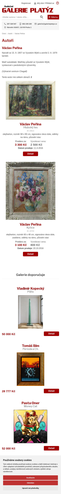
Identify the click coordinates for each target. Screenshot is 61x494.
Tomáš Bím (30, 347)
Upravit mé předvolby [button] (30, 488)
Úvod (4, 33)
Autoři (10, 33)
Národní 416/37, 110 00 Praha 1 (19, 27)
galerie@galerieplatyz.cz (47, 24)
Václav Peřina (20, 33)
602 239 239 (27, 24)
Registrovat (26, 3)
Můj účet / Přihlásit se (44, 3)
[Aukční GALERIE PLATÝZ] (28, 12)
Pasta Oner (31, 404)
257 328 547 (11, 24)
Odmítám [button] (30, 483)
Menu (53, 17)
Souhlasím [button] (30, 478)
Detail (30, 153)
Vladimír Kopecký (30, 289)
